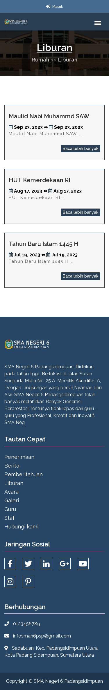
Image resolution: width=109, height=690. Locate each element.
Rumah (40, 60)
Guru (10, 509)
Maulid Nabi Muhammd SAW (49, 116)
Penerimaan (19, 457)
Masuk (57, 7)
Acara (11, 492)
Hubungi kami (21, 527)
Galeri (11, 500)
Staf (9, 518)
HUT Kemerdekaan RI (39, 180)
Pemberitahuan (23, 474)
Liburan (67, 60)
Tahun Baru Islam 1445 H (43, 243)
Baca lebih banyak (80, 148)
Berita (11, 466)
